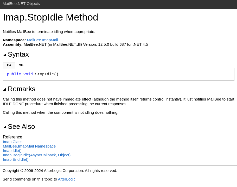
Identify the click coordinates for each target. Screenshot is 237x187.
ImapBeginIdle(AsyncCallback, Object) (37, 155)
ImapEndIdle (15, 159)
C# (9, 65)
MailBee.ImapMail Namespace (29, 146)
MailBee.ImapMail (42, 40)
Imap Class (12, 141)
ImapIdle (12, 150)
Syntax (16, 54)
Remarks (19, 89)
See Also (19, 126)
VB (21, 65)
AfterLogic (67, 179)
